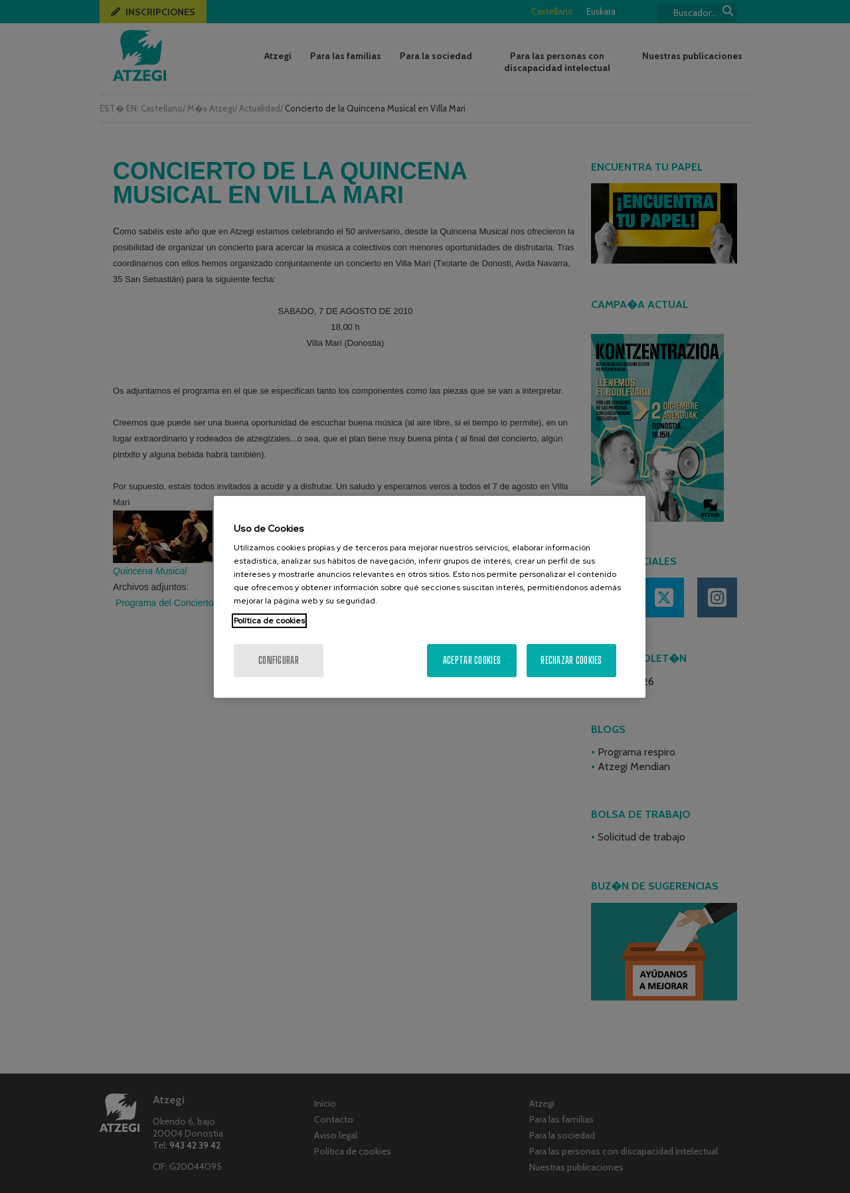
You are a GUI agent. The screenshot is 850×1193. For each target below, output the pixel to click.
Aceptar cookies (472, 660)
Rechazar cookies (571, 660)
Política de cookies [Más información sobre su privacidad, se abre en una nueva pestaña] (269, 620)
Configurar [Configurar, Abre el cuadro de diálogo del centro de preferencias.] (278, 660)
